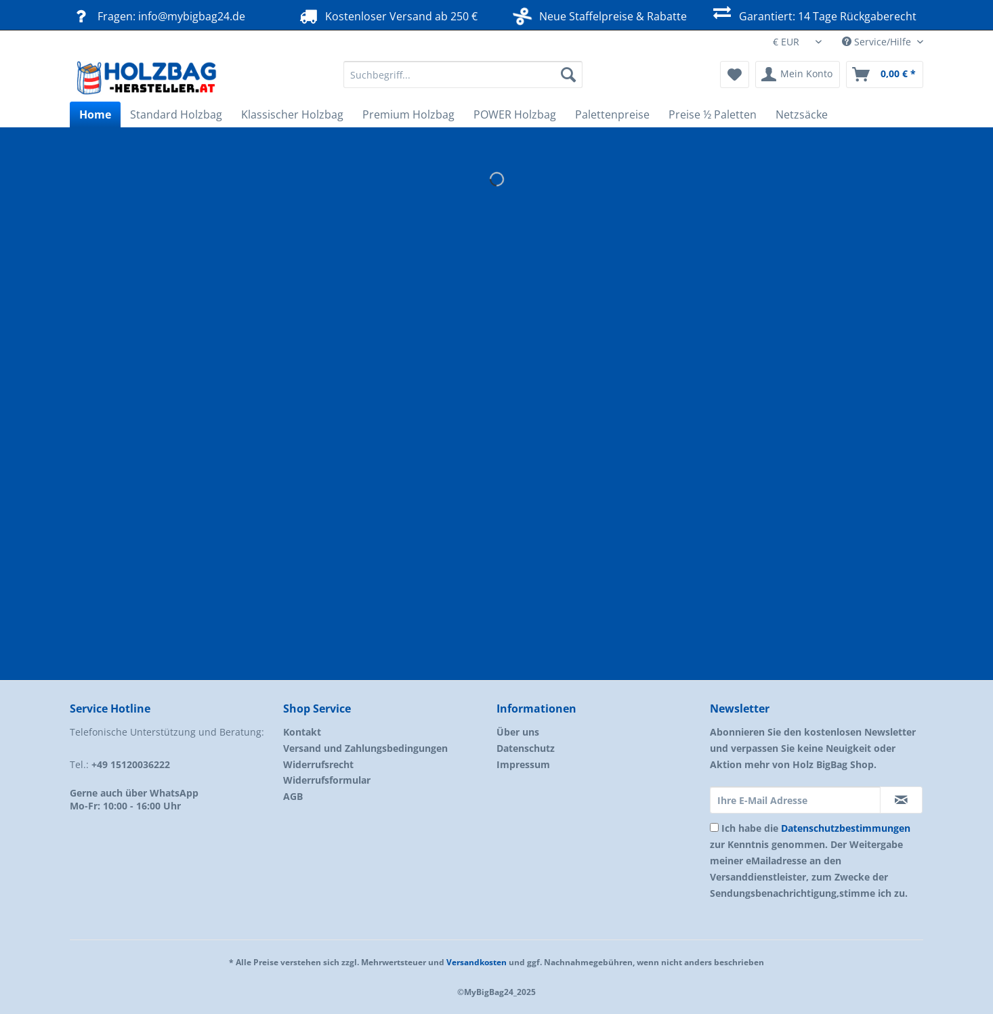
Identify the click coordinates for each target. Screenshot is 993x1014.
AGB (293, 796)
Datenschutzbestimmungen (845, 828)
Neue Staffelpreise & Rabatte (600, 14)
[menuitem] (463, 81)
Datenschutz (525, 748)
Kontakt (302, 731)
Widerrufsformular (327, 780)
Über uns (517, 731)
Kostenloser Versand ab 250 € (387, 15)
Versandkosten (476, 962)
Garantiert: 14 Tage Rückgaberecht (813, 14)
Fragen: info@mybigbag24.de (157, 15)
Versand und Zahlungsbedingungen (365, 748)
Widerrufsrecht (318, 764)
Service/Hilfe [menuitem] (878, 41)
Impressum (523, 764)
